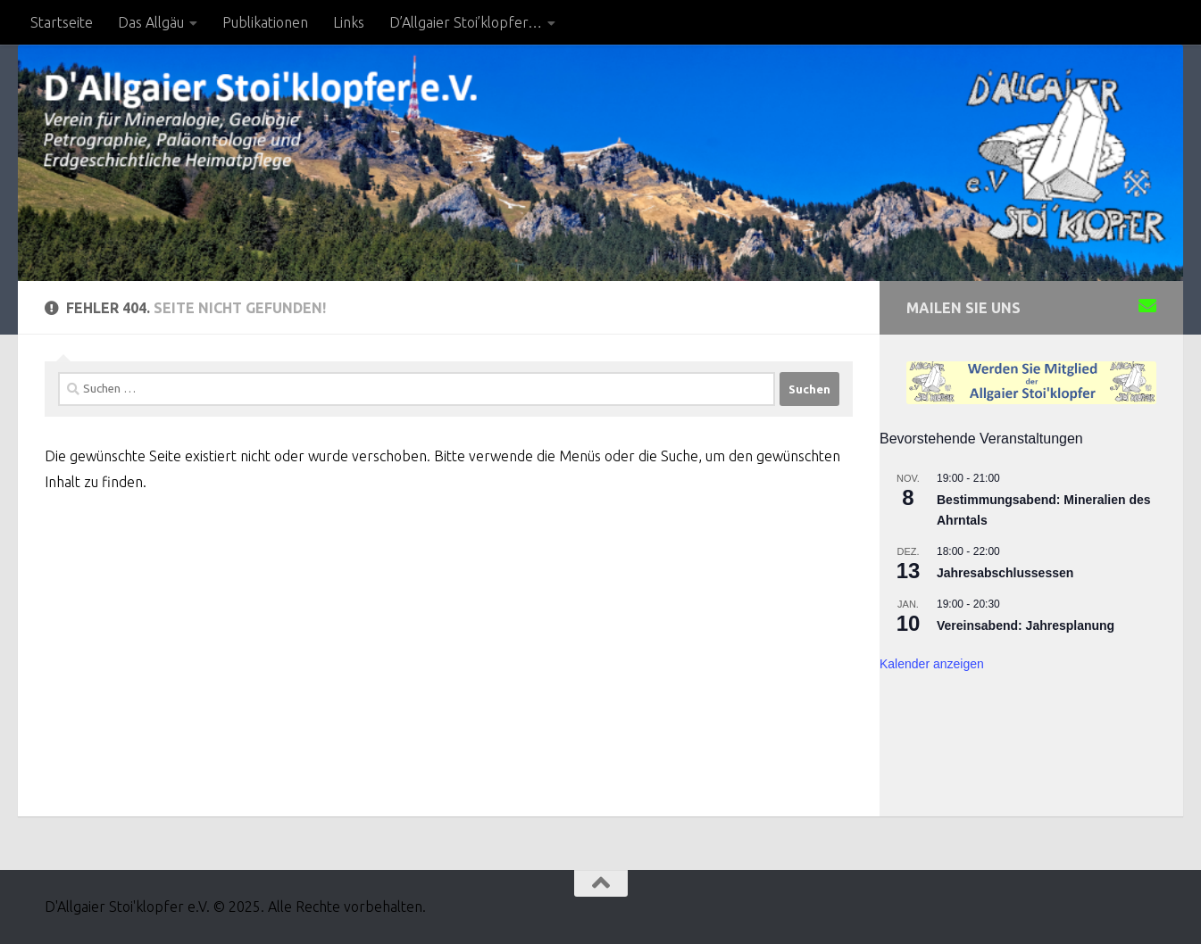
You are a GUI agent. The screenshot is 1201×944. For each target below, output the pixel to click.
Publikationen (265, 22)
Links (348, 22)
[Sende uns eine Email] (1147, 306)
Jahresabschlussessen (1005, 573)
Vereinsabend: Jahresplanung (1025, 625)
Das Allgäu (151, 22)
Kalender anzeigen (932, 664)
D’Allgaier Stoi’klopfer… (465, 22)
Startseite (61, 22)
